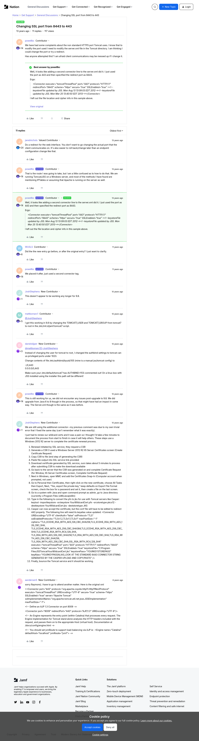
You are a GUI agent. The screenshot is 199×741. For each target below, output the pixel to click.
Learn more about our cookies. (156, 720)
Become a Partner (84, 711)
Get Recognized (103, 6)
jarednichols (31, 140)
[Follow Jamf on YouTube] (27, 702)
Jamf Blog (80, 701)
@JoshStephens (33, 318)
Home (15, 15)
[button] (168, 7)
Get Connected (81, 6)
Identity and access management (167, 691)
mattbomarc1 (31, 313)
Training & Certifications (87, 691)
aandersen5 (31, 580)
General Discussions (38, 6)
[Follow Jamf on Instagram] (33, 702)
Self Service (156, 686)
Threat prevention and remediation (167, 701)
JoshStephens (32, 291)
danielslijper (31, 343)
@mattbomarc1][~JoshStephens (41, 348)
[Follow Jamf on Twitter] (15, 702)
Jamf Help (80, 686)
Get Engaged (125, 6)
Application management (119, 701)
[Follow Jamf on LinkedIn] (21, 702)
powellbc (29, 40)
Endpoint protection (160, 696)
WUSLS (29, 247)
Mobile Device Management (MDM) (125, 696)
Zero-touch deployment (119, 691)
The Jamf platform (116, 686)
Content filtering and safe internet (167, 706)
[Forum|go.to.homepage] (11, 7)
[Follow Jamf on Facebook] (39, 702)
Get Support (60, 6)
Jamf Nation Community (87, 696)
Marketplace (81, 706)
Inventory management (118, 706)
